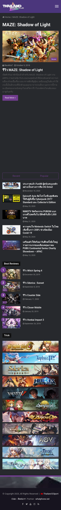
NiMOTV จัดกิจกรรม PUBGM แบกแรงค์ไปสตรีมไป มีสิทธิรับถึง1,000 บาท (39, 214)
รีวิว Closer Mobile (32, 307)
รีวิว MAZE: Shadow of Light (22, 70)
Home (6, 17)
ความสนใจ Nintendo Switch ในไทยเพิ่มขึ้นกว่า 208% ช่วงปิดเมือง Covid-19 (40, 229)
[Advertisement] (30, 137)
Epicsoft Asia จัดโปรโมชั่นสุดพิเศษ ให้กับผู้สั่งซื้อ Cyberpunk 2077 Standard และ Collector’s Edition (40, 199)
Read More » (10, 98)
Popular (44, 175)
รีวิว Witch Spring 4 (32, 270)
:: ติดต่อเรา (21, 499)
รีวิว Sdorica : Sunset (33, 283)
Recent (16, 175)
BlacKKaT (7, 65)
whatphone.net (42, 499)
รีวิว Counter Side (32, 295)
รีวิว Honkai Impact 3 (33, 320)
